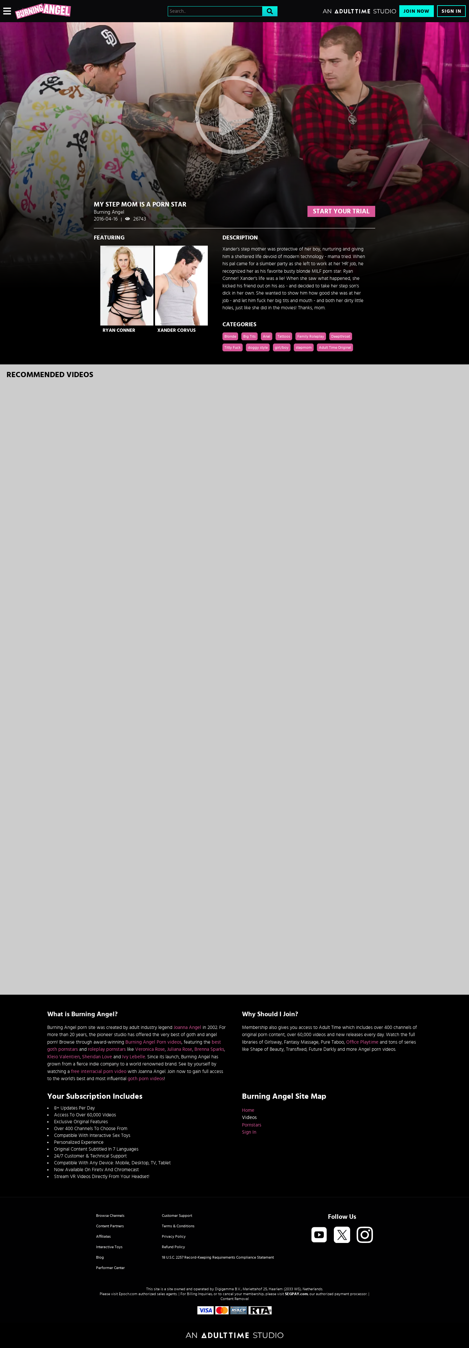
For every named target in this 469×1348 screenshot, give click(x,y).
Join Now (417, 11)
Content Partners (110, 1226)
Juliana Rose (179, 1049)
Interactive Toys (109, 1247)
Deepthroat (340, 336)
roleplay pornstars (107, 1049)
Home (248, 1110)
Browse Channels (110, 1216)
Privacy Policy (174, 1236)
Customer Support (177, 1216)
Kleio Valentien (63, 1056)
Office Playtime (362, 1042)
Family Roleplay (310, 336)
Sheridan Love (97, 1056)
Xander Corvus (176, 330)
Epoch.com (128, 1294)
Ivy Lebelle (133, 1056)
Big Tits (249, 336)
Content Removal (234, 1299)
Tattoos (283, 336)
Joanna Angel (187, 1027)
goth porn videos (146, 1078)
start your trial (341, 211)
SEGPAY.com (296, 1294)
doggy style (258, 347)
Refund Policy (173, 1247)
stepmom (304, 347)
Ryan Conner (119, 330)
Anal (266, 336)
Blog (100, 1257)
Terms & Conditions (178, 1226)
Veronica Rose (150, 1049)
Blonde (230, 336)
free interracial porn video (98, 1071)
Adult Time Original (335, 347)
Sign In (451, 11)
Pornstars (251, 1125)
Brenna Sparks (209, 1049)
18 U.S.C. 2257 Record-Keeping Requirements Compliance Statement (218, 1257)
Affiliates (103, 1236)
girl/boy (282, 347)
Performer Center (110, 1268)
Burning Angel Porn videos (153, 1042)
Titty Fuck (232, 347)
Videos (249, 1117)
